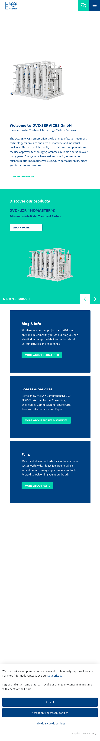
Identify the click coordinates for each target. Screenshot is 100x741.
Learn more (21, 176)
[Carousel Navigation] (90, 248)
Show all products (16, 247)
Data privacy (54, 675)
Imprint (76, 733)
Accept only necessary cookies (50, 713)
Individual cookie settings (50, 723)
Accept (50, 702)
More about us (23, 125)
